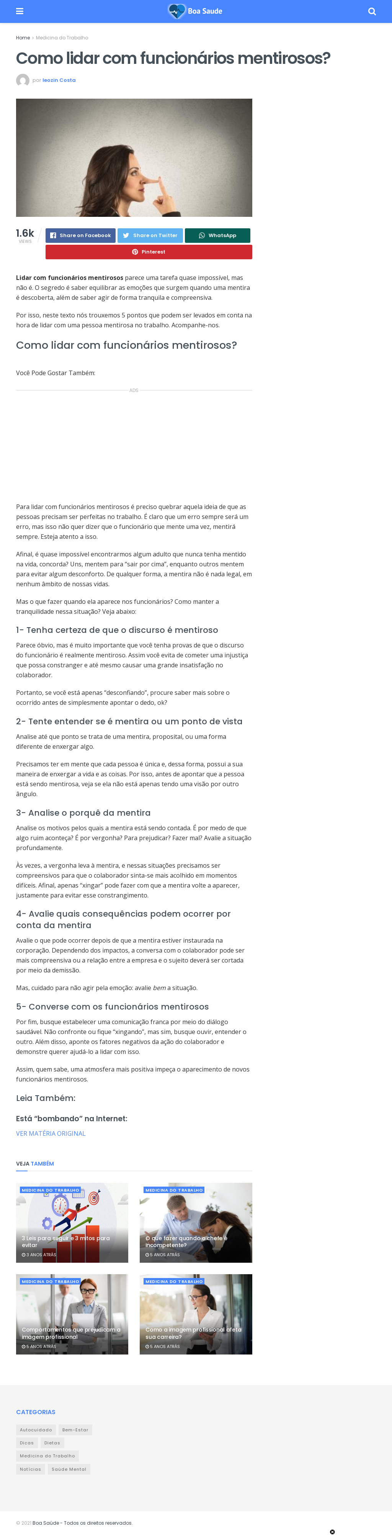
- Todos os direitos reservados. (96, 1523)
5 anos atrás (162, 1255)
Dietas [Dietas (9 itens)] (52, 1443)
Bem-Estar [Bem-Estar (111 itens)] (75, 1430)
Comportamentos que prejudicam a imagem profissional (71, 1333)
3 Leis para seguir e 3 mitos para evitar (66, 1241)
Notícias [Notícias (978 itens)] (30, 1469)
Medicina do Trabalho (62, 37)
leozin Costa (59, 80)
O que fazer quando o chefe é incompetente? (186, 1241)
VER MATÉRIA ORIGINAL (51, 1133)
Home (23, 37)
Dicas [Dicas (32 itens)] (27, 1443)
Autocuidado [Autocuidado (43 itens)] (36, 1430)
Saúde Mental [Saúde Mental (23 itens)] (69, 1469)
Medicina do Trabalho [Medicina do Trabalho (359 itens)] (47, 1456)
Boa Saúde (46, 1523)
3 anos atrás (39, 1255)
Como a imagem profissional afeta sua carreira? (193, 1333)
